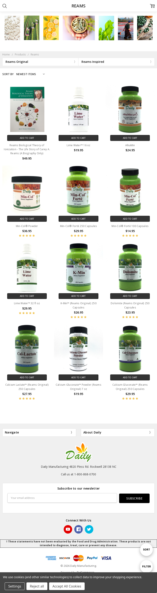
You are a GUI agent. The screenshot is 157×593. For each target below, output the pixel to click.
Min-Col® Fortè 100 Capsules (130, 226)
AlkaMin (130, 145)
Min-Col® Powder (27, 226)
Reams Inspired (92, 62)
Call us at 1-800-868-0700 (78, 474)
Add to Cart (27, 137)
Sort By (8, 74)
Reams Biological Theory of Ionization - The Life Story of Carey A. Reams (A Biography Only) (27, 149)
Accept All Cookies (66, 586)
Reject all (37, 586)
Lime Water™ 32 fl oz (27, 303)
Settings (14, 586)
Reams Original (17, 62)
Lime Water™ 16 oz (78, 145)
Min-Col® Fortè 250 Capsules (78, 226)
